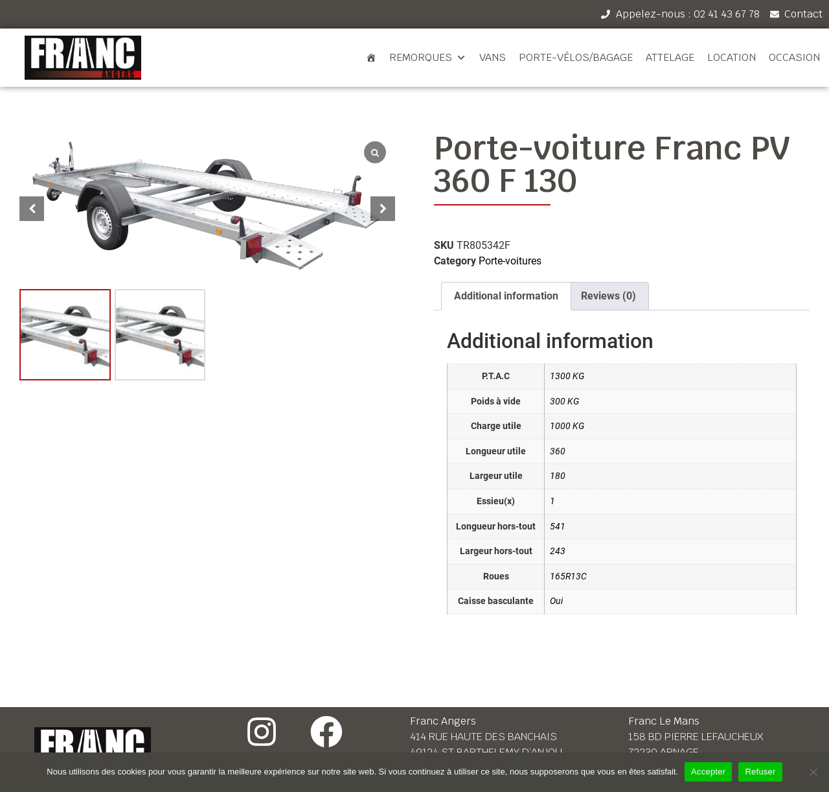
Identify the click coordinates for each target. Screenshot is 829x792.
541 (557, 526)
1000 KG (567, 426)
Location (731, 57)
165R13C (568, 576)
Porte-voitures (510, 261)
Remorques (427, 58)
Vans (492, 57)
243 (557, 551)
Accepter (708, 771)
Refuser (760, 771)
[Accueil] (371, 58)
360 (557, 451)
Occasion (794, 57)
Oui (556, 601)
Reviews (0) (608, 296)
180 (557, 476)
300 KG (564, 401)
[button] (382, 208)
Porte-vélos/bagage (576, 57)
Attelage (670, 57)
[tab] (506, 296)
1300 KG (567, 376)
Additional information (506, 296)
